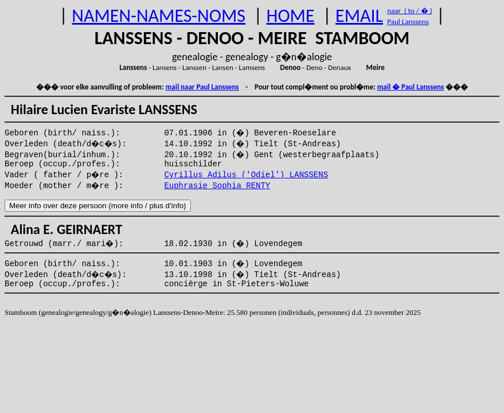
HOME (290, 16)
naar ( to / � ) (409, 10)
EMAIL (359, 16)
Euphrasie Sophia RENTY (217, 185)
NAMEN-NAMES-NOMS (158, 16)
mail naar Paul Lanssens (202, 87)
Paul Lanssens (408, 21)
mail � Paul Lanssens (410, 87)
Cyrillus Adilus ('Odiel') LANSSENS (246, 175)
